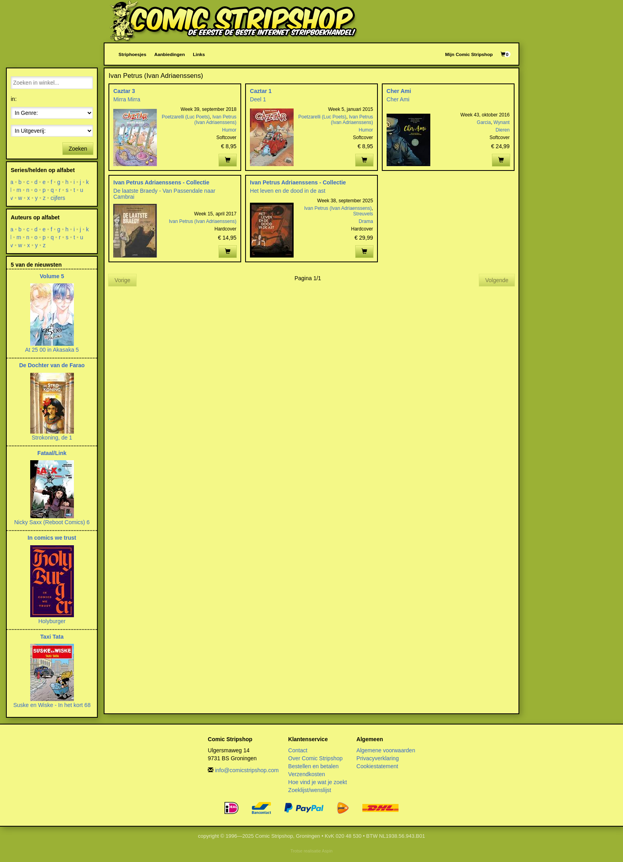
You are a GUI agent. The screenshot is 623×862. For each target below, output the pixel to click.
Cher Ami (399, 91)
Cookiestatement (377, 766)
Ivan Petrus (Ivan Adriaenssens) (215, 119)
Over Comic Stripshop (315, 758)
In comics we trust (52, 538)
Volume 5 (52, 276)
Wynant (501, 122)
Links (199, 54)
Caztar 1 (260, 91)
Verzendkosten (306, 774)
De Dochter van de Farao (52, 365)
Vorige (122, 280)
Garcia (484, 122)
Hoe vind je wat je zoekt (317, 782)
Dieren (502, 130)
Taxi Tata (52, 636)
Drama (366, 221)
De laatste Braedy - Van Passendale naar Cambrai (164, 194)
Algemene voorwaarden (385, 750)
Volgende (496, 280)
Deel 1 (258, 99)
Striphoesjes (132, 54)
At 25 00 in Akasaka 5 (52, 350)
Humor (229, 130)
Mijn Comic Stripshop (469, 54)
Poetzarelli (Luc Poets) (186, 117)
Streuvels (363, 214)
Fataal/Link (51, 453)
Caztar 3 (124, 91)
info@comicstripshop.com (247, 770)
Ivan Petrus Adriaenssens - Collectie (161, 182)
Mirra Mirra (126, 99)
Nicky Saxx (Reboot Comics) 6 (52, 522)
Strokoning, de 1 (52, 437)
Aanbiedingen (169, 54)
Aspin (327, 850)
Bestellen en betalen (313, 766)
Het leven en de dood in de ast (287, 191)
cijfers (58, 198)
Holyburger (51, 621)
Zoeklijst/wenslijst (309, 790)
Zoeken (78, 148)
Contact (297, 750)
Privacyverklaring (377, 758)
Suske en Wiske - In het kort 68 (52, 705)
